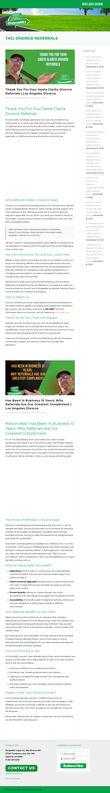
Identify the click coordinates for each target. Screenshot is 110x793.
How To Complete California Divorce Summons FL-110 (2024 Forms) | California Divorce (93, 78)
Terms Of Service (12, 778)
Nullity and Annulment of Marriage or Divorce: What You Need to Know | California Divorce (95, 138)
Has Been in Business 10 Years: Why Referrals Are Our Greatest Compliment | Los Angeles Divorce (38, 404)
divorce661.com (62, 312)
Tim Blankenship (23, 98)
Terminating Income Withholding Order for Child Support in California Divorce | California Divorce (95, 230)
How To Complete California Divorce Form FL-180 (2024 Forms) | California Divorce (93, 208)
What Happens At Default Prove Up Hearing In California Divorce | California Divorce (94, 117)
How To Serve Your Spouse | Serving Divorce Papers (93, 60)
